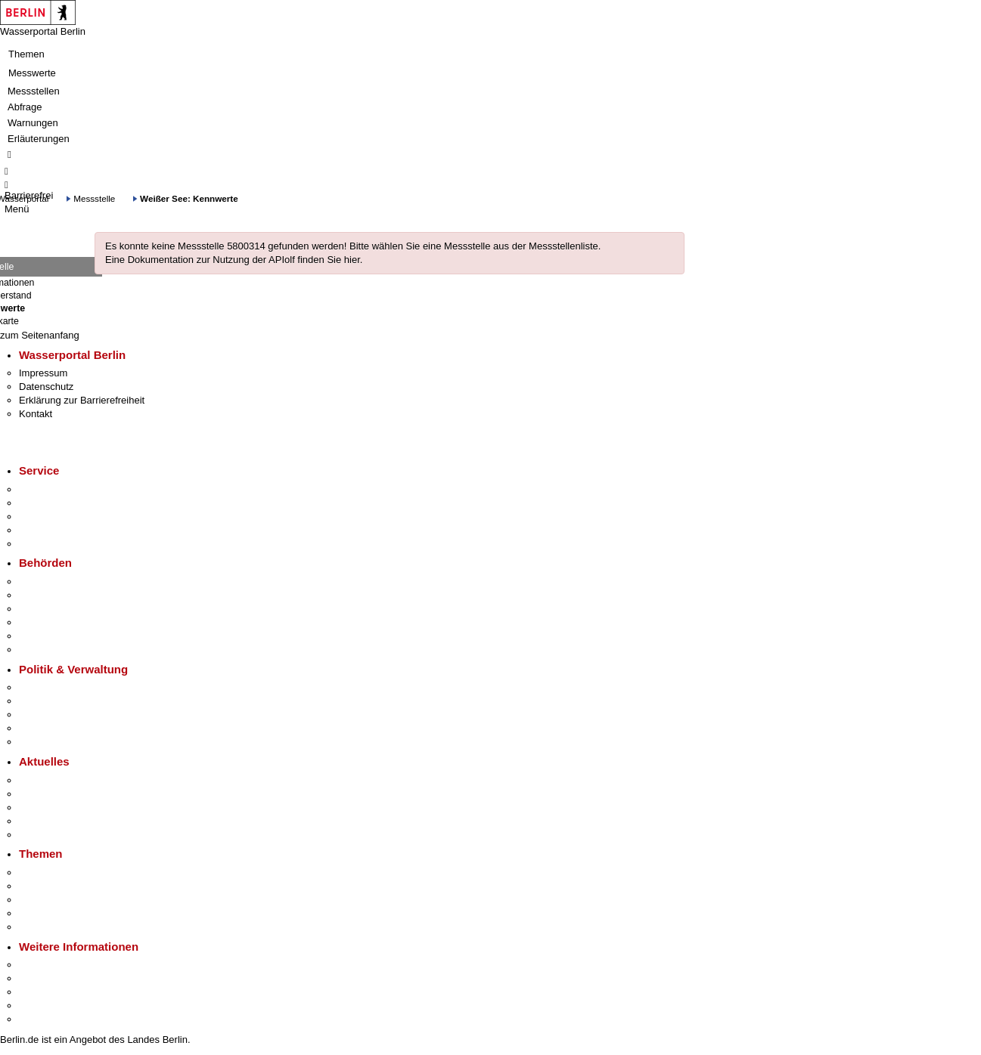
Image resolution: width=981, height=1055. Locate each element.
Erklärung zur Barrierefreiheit (81, 400)
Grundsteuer (46, 927)
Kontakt (35, 413)
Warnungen (33, 122)
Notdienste (42, 530)
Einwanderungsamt (61, 649)
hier (352, 259)
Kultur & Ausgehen (60, 964)
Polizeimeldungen (58, 794)
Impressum (43, 373)
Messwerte (32, 73)
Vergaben (40, 741)
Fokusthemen (49, 872)
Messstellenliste (563, 246)
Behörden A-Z (49, 581)
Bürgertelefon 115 (58, 516)
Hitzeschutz (44, 834)
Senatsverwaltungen (63, 595)
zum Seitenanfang (39, 335)
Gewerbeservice (54, 543)
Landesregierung (56, 687)
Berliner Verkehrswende (71, 886)
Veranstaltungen (54, 807)
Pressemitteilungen (61, 780)
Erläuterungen (39, 138)
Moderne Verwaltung (64, 899)
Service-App (46, 489)
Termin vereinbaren (61, 503)
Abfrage (25, 107)
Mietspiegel (44, 913)
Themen (26, 54)
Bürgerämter (46, 622)
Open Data (43, 728)
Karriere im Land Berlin (69, 701)
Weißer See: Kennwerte (189, 198)
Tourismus (41, 978)
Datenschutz (46, 386)
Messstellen (34, 91)
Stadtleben (42, 1005)
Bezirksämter (47, 608)
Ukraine (36, 821)
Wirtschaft (41, 992)
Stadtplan (40, 1019)
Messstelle (94, 198)
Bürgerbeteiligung (57, 714)
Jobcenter (40, 636)
